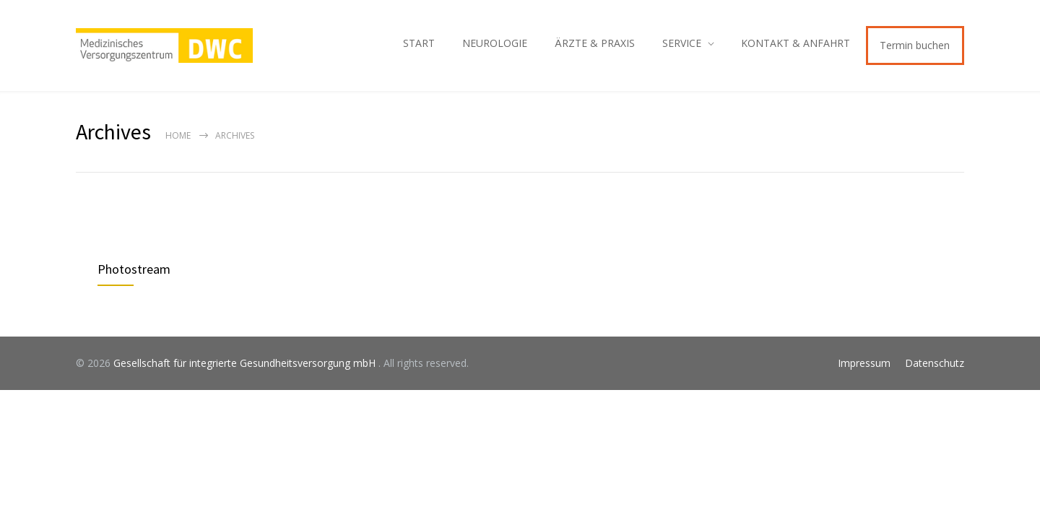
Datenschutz (934, 363)
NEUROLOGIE (494, 43)
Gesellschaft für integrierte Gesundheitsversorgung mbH (245, 363)
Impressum (864, 363)
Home (178, 135)
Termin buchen (915, 45)
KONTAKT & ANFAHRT (795, 43)
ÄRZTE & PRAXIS (595, 43)
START (419, 43)
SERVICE (681, 43)
